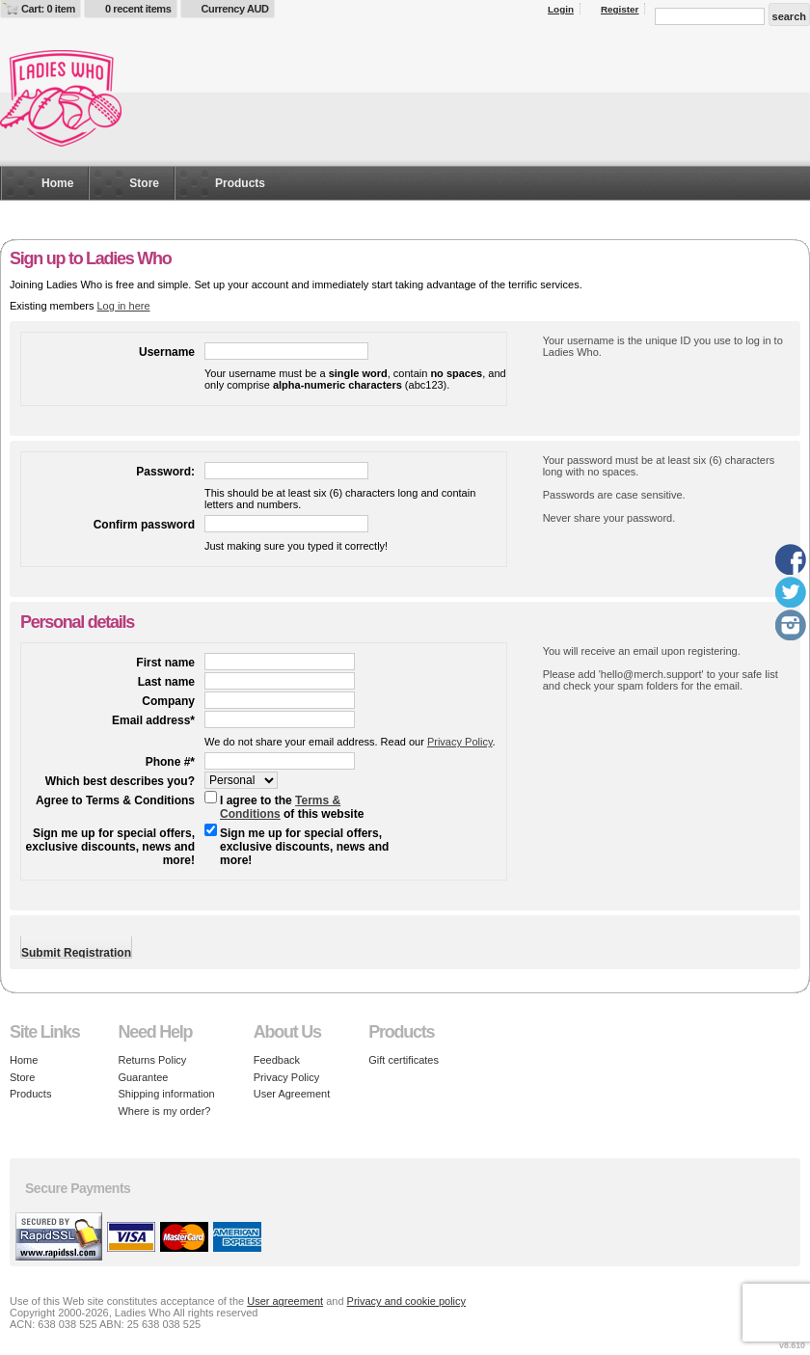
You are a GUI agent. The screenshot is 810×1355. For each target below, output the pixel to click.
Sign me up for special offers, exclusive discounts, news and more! (110, 847)
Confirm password (144, 524)
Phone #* (170, 762)
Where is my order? (164, 1111)
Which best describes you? (120, 781)
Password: (165, 471)
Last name (166, 682)
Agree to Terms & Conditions (115, 800)
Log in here (122, 306)
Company (168, 701)
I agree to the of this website (292, 807)
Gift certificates (403, 1060)
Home (57, 183)
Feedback (277, 1060)
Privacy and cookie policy (407, 1301)
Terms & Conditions (280, 807)
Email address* (153, 720)
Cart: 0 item (48, 8)
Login (561, 9)
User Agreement (292, 1093)
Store (144, 183)
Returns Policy (152, 1060)
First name (165, 662)
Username (167, 352)
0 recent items (138, 8)
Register (620, 9)
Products (240, 183)
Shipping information (166, 1093)
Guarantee (143, 1077)
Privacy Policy (460, 741)
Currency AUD (235, 8)
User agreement (285, 1301)
